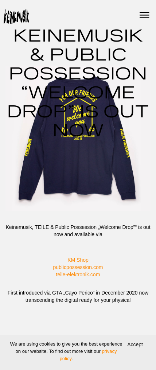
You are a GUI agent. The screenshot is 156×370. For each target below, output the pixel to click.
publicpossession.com (78, 267)
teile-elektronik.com (78, 274)
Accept (135, 344)
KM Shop (78, 260)
